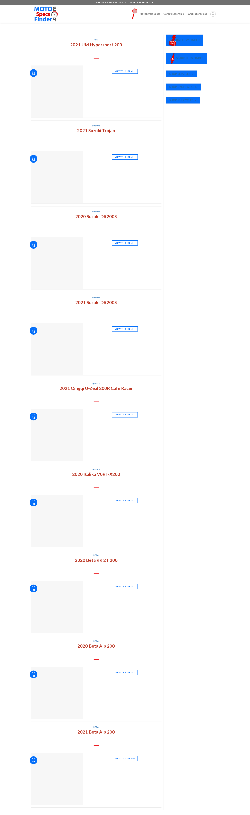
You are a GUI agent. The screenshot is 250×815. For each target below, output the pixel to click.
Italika (96, 469)
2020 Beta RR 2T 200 (96, 560)
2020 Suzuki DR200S (96, 216)
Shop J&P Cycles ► (183, 100)
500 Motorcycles (197, 13)
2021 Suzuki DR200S (96, 302)
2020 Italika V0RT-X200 (96, 474)
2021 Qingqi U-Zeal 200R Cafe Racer (96, 388)
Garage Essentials (173, 13)
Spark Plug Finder (186, 58)
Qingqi (96, 383)
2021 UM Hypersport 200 (96, 44)
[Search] (213, 14)
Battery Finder (184, 40)
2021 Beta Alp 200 (96, 731)
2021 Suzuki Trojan (96, 130)
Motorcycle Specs (146, 13)
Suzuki (96, 126)
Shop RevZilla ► (181, 73)
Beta (96, 555)
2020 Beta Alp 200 (96, 645)
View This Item (125, 71)
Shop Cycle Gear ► (183, 86)
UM (96, 40)
